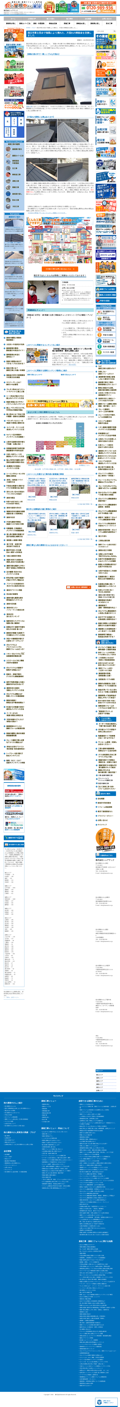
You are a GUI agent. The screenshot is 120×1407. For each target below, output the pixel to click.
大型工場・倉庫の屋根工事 (49, 1153)
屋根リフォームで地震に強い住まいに (52, 1149)
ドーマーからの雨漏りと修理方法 (89, 1374)
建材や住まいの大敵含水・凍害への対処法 (91, 1327)
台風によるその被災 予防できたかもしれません (93, 1228)
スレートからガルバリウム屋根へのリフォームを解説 (94, 1178)
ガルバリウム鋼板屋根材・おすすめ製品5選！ (92, 1184)
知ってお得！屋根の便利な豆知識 (89, 1249)
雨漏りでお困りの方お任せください (52, 1142)
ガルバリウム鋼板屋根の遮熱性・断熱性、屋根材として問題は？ (97, 1195)
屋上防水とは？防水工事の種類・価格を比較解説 (93, 1279)
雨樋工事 (67, 23)
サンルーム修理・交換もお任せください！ (53, 1164)
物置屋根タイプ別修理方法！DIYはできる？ (54, 1162)
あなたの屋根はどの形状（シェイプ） (90, 1296)
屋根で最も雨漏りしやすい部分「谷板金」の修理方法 (94, 1309)
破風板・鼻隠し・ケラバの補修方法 (89, 1262)
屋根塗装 (44, 1108)
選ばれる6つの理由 (10, 1110)
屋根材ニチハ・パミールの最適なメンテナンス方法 (94, 1167)
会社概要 (88, 19)
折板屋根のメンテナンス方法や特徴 (89, 1161)
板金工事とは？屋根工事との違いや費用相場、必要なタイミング (97, 1128)
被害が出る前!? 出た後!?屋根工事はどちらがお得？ (93, 1143)
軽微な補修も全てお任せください (51, 1140)
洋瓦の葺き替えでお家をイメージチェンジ (91, 1368)
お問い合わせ (107, 19)
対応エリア (8, 1158)
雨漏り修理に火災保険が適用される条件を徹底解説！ (94, 1232)
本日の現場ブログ (9, 1140)
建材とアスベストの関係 (86, 1338)
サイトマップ (8, 1169)
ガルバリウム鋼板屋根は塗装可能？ (89, 1193)
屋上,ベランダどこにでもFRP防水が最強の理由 (92, 1275)
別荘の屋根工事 (46, 1177)
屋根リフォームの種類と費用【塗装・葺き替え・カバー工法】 (97, 1152)
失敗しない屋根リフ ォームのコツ (89, 1145)
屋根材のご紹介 (84, 1312)
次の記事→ (78, 469)
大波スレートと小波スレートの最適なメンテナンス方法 (95, 1366)
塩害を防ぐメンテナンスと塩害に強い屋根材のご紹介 (94, 1372)
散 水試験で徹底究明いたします (51, 1144)
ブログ (33, 27)
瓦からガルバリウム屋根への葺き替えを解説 (92, 1191)
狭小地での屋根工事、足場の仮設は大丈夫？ (92, 1171)
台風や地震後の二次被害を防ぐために (90, 1226)
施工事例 (69, 19)
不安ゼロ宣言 (8, 1115)
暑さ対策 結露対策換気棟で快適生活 (90, 1322)
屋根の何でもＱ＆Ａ (10, 1142)
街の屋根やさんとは (10, 1106)
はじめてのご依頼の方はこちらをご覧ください (55, 1131)
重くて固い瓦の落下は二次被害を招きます (91, 1221)
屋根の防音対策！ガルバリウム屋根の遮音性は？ (93, 1200)
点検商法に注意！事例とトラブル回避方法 (91, 1120)
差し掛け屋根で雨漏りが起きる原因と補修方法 (92, 1303)
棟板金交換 (53, 23)
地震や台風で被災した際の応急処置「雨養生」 (92, 1318)
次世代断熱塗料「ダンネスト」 (88, 1379)
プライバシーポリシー (11, 1165)
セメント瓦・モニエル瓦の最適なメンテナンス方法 (94, 1361)
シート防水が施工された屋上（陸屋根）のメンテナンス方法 (96, 1277)
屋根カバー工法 (24, 23)
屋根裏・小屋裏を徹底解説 (87, 1320)
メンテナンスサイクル (86, 1112)
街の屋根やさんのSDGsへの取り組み (15, 1125)
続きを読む (72, 364)
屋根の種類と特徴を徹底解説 (88, 1247)
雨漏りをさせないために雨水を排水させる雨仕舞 (93, 1305)
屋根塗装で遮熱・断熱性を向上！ (89, 1139)
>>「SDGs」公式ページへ (11, 997)
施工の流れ (51, 19)
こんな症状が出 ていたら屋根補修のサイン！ (92, 1219)
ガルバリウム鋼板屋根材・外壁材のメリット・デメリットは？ (97, 1189)
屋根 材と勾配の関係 (85, 1299)
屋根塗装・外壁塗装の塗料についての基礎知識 (92, 1381)
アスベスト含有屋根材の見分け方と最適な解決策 (93, 1331)
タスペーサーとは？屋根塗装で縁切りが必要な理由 (94, 1270)
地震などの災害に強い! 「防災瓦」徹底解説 (92, 1208)
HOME (28, 27)
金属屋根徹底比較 (84, 1353)
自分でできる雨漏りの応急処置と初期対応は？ (92, 1301)
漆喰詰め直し (81, 23)
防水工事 (109, 23)
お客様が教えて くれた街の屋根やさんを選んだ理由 (19, 1144)
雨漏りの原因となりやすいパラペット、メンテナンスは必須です (97, 1281)
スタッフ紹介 (8, 1156)
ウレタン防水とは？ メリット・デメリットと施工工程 (95, 1286)
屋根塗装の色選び (84, 1137)
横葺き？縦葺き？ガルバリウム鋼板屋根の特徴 (92, 1187)
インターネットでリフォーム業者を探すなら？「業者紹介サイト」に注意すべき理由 (98, 1123)
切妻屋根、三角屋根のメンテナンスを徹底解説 (92, 1257)
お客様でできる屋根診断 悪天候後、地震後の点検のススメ (97, 1217)
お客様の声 (32, 19)
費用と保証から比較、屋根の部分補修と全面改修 (93, 1150)
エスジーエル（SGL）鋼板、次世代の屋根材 (92, 1357)
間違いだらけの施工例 (86, 1135)
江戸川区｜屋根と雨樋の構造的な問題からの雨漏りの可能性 (65, 469)
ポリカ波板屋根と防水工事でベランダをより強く (55, 1181)
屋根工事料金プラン (47, 1136)
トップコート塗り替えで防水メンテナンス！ (92, 1288)
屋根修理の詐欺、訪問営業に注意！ (89, 1118)
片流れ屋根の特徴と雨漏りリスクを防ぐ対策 (92, 1255)
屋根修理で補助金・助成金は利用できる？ (53, 1183)
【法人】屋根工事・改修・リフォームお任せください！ (57, 1179)
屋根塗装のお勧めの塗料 (86, 1383)
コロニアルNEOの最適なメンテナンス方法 (91, 1182)
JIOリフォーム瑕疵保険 (11, 1117)
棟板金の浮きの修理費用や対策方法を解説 (91, 1130)
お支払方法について (10, 1123)
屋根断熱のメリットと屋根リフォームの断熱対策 (93, 1377)
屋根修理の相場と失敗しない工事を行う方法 (92, 1148)
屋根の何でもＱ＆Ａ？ (86, 1385)
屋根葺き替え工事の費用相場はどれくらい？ (54, 1188)
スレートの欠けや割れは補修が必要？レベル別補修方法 (95, 1156)
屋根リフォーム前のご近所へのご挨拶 (90, 1114)
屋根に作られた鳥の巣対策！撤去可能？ (53, 1173)
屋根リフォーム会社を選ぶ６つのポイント (91, 1215)
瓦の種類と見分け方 (85, 1329)
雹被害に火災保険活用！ (86, 1230)
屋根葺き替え (11, 23)
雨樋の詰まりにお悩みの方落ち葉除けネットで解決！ (56, 1170)
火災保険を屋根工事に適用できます (52, 1151)
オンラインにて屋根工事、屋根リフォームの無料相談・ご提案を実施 (98, 1107)
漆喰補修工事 (46, 1111)
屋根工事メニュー (47, 1134)
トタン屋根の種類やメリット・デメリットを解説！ (94, 1158)
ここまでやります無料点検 (49, 1138)
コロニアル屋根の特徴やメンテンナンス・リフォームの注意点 (97, 1180)
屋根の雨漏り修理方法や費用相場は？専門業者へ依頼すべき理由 (97, 1307)
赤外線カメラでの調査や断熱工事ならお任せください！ (57, 1160)
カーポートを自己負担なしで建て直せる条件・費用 (56, 1157)
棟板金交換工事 (46, 1113)
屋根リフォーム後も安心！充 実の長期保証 (16, 1119)
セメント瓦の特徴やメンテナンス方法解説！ (92, 1359)
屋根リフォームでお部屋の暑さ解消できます (92, 1325)
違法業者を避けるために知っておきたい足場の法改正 (94, 1234)
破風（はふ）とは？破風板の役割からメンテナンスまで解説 (96, 1294)
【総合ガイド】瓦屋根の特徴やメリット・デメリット (94, 1202)
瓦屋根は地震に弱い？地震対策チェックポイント (93, 1206)
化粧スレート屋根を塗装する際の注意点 (91, 1165)
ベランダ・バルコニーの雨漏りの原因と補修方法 (93, 1283)
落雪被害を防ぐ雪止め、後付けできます (91, 1210)
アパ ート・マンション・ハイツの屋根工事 (54, 1155)
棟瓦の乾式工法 (84, 1204)
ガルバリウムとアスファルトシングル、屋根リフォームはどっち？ (98, 1351)
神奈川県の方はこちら (35, 465)
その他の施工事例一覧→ (85, 504)
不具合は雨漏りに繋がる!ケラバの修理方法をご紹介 (94, 1264)
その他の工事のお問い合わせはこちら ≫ (60, 269)
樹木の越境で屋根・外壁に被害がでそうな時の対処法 (94, 1213)
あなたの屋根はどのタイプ (87, 1244)
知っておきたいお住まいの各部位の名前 (91, 1251)
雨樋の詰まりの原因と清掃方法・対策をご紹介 (55, 1168)
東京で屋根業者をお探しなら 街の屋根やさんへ (18, 1108)
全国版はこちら (84, 465)
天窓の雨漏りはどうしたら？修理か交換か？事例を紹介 (95, 1266)
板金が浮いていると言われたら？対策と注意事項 (93, 1126)
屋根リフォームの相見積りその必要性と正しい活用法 (94, 1110)
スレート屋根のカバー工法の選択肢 (89, 1154)
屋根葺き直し (95, 23)
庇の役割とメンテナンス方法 (88, 1290)
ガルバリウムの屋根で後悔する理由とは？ (91, 1355)
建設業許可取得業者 (10, 1161)
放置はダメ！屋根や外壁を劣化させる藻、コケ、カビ (94, 1370)
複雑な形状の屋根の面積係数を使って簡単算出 (92, 1316)
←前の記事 (37, 469)
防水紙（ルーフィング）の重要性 (89, 1340)
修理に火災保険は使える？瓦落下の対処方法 (92, 1223)
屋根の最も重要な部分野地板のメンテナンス (92, 1342)
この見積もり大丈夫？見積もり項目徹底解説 (92, 1116)
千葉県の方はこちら (60, 465)
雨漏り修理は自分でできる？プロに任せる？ (92, 1260)
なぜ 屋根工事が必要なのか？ (88, 1141)
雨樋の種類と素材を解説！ (49, 1175)
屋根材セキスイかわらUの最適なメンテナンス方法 (93, 1169)
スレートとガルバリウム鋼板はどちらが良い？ (92, 1176)
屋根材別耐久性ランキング (87, 1348)
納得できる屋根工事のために (88, 1132)
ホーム (13, 19)
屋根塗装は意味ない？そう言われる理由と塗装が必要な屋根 (96, 1268)
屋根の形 (29, 106)
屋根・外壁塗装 (38, 23)
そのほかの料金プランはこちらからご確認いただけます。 (47, 213)
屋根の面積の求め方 (85, 1314)
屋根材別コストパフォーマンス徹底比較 (91, 1346)
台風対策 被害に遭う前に (49, 1147)
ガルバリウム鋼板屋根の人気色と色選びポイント (93, 1197)
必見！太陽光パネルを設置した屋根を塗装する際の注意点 (95, 1163)
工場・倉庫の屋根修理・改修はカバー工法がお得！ (56, 1166)
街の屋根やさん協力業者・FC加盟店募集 (16, 1171)
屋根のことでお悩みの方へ (87, 1104)
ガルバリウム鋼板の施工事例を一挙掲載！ (91, 1174)
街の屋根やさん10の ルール (12, 1112)
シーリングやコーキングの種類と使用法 (91, 1344)
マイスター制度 (9, 1121)
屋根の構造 (83, 1253)
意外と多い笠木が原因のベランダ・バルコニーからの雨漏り (96, 1273)
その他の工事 (46, 1121)
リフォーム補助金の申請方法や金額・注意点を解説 (56, 1186)
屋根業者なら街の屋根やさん (13, 1163)
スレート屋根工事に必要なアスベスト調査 (91, 1333)
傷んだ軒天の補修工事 (86, 1292)
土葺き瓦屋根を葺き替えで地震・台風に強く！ (92, 1364)
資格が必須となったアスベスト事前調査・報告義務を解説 (95, 1335)
